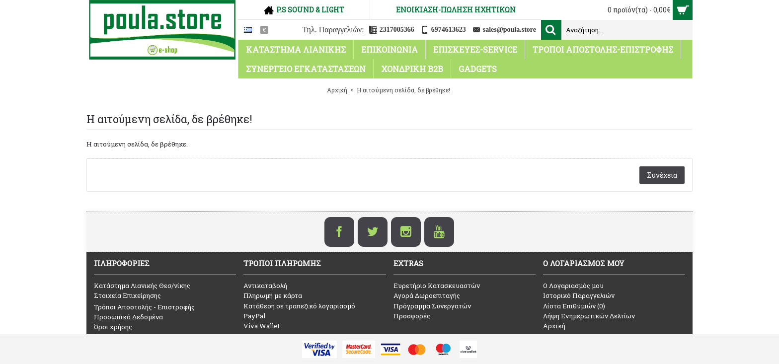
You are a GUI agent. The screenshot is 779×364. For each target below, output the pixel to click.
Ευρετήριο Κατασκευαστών (436, 285)
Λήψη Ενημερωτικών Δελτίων (589, 315)
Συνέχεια (662, 175)
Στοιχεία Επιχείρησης (127, 295)
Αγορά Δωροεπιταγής (426, 295)
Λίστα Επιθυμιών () (574, 305)
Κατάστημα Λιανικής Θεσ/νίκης (142, 285)
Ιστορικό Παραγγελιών (579, 295)
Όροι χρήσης (113, 326)
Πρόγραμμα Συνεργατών (432, 305)
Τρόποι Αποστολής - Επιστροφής (144, 306)
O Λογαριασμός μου (573, 285)
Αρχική (554, 325)
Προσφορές (411, 315)
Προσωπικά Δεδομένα (128, 316)
